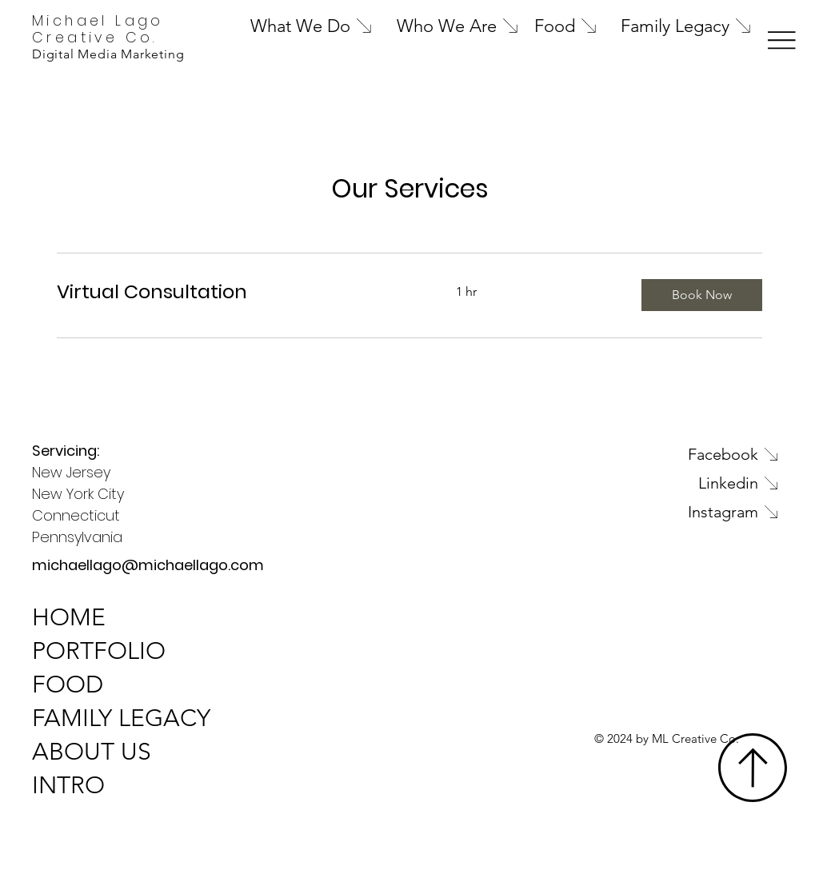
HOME (69, 617)
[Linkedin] (655, 483)
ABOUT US (91, 751)
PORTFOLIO (99, 651)
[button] (701, 295)
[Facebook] (655, 454)
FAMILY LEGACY (121, 718)
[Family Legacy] (701, 25)
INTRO (68, 785)
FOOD (67, 684)
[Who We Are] (462, 25)
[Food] (569, 25)
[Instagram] (655, 511)
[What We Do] (338, 25)
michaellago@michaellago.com (148, 565)
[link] (237, 292)
